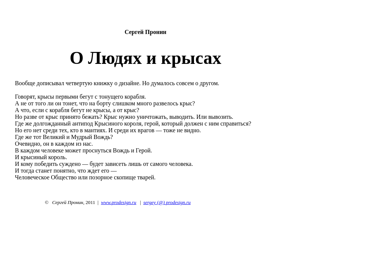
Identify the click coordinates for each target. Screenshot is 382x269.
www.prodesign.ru (119, 202)
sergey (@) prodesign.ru (167, 202)
